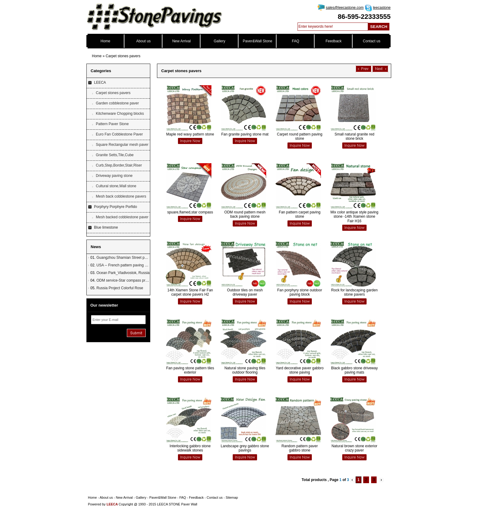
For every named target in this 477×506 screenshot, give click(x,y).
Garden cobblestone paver (117, 103)
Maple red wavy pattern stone (190, 134)
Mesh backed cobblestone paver (122, 217)
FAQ (295, 41)
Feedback (334, 41)
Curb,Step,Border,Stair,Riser (119, 165)
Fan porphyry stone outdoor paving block (299, 292)
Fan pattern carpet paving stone (300, 214)
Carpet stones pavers (123, 56)
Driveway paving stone (114, 176)
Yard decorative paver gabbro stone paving (299, 370)
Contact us (371, 41)
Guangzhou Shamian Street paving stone (129, 257)
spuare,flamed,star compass (190, 212)
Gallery (219, 41)
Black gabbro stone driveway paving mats (354, 370)
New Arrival (181, 41)
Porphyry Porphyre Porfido (115, 207)
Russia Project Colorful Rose (119, 288)
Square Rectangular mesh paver (122, 144)
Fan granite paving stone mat (244, 134)
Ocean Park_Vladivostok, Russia (123, 273)
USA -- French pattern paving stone (125, 265)
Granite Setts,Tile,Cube (115, 155)
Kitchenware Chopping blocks (120, 113)
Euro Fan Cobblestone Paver (119, 134)
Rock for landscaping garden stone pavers (354, 292)
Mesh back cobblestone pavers (121, 196)
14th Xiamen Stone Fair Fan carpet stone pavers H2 (190, 292)
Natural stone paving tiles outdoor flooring (245, 370)
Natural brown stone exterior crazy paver (355, 448)
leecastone (382, 7)
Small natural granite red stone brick (354, 136)
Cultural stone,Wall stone (116, 186)
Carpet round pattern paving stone (299, 136)
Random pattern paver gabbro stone (299, 448)
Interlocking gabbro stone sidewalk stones (190, 448)
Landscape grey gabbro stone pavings (245, 448)
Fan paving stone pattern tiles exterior (190, 370)
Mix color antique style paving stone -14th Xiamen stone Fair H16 (354, 216)
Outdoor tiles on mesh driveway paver (245, 292)
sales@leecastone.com (345, 7)
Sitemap (232, 497)
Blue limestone (106, 227)
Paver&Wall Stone (257, 41)
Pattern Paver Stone (112, 124)
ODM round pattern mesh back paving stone (244, 214)
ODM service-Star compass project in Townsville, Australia (143, 280)
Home (105, 41)
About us (143, 41)
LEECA (100, 82)
